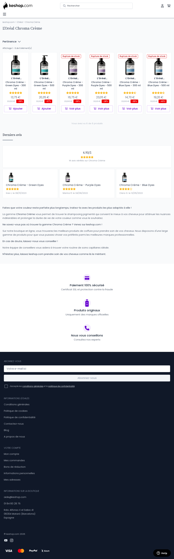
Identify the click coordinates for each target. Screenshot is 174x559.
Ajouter (16, 108)
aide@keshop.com (15, 497)
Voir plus (73, 108)
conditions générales (32, 386)
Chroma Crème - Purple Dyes (82, 185)
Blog (6, 430)
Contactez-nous (14, 423)
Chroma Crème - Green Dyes (25, 185)
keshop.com (9, 22)
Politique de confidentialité (19, 417)
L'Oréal (20, 22)
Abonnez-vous (87, 378)
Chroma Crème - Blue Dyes (136, 185)
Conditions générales (16, 404)
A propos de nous (14, 436)
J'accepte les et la (42, 386)
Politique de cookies (16, 410)
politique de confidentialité (61, 386)
